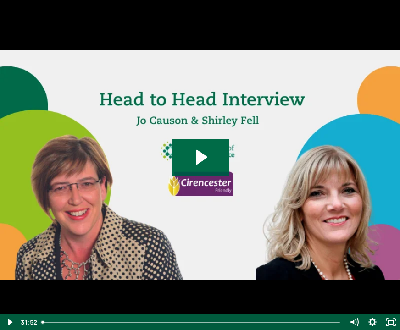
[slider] (191, 322)
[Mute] (354, 322)
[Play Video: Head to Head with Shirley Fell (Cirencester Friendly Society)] (200, 157)
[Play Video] (9, 322)
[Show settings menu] (372, 322)
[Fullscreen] (391, 322)
